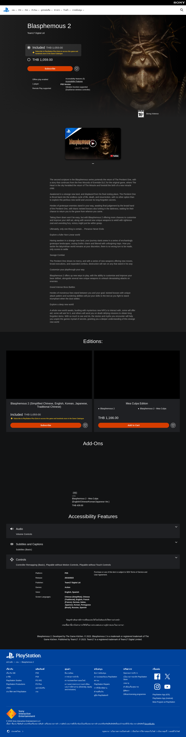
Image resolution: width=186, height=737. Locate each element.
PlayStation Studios (14, 680)
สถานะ (96, 680)
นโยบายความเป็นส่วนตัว (120, 731)
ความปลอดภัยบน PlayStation (105, 677)
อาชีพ (8, 677)
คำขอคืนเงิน (99, 692)
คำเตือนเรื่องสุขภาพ (131, 687)
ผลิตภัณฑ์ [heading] (40, 669)
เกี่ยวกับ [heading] (9, 669)
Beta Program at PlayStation (164, 702)
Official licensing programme (134, 694)
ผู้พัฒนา (126, 691)
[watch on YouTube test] (114, 156)
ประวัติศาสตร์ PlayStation (16, 692)
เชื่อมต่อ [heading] (156, 669)
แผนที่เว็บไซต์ (174, 731)
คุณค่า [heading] (67, 669)
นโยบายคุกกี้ (162, 731)
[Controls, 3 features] (93, 561)
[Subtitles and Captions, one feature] (93, 546)
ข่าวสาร (57, 10)
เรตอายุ (126, 683)
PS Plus (34, 10)
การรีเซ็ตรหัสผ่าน (100, 688)
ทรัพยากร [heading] (127, 669)
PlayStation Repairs (102, 684)
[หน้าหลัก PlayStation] (6, 10)
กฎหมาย (105, 731)
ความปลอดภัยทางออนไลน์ (75, 680)
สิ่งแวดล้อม (69, 673)
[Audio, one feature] (93, 531)
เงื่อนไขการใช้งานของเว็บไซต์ (143, 731)
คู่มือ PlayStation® (101, 695)
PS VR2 (39, 680)
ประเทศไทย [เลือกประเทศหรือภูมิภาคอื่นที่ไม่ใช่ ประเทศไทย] (15, 731)
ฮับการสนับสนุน (100, 673)
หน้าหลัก (9, 662)
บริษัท (8, 688)
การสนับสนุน (77, 10)
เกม (13, 10)
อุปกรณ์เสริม (45, 10)
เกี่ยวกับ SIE (11, 673)
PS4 (26, 10)
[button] (74, 81)
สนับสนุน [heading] (98, 669)
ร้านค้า (66, 10)
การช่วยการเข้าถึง (72, 677)
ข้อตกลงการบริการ (130, 673)
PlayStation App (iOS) (161, 695)
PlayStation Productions (15, 684)
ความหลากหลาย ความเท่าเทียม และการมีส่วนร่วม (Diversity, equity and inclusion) (78, 687)
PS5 (19, 10)
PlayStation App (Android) (163, 698)
